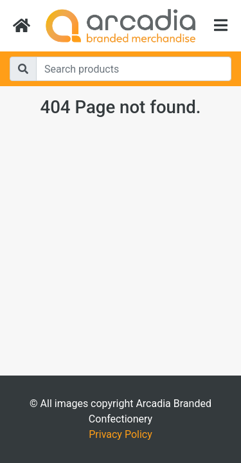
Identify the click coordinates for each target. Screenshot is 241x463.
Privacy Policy (120, 434)
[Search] (133, 69)
